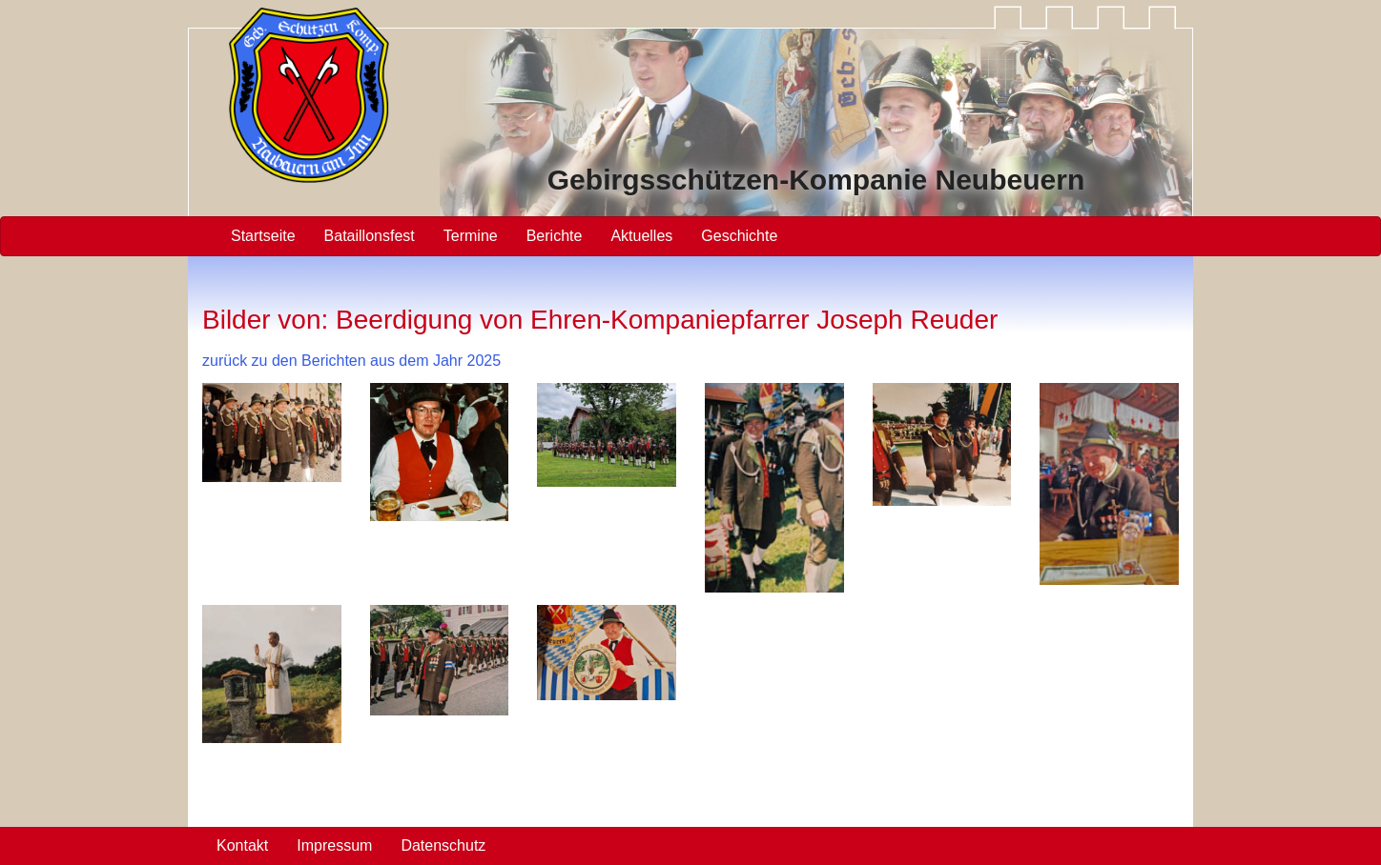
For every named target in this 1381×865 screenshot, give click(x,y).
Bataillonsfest (369, 236)
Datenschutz (443, 845)
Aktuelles (641, 236)
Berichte (554, 236)
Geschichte (739, 236)
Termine (470, 236)
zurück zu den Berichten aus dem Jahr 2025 (351, 360)
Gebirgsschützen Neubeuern (815, 179)
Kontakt (242, 845)
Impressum (334, 845)
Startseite (263, 236)
